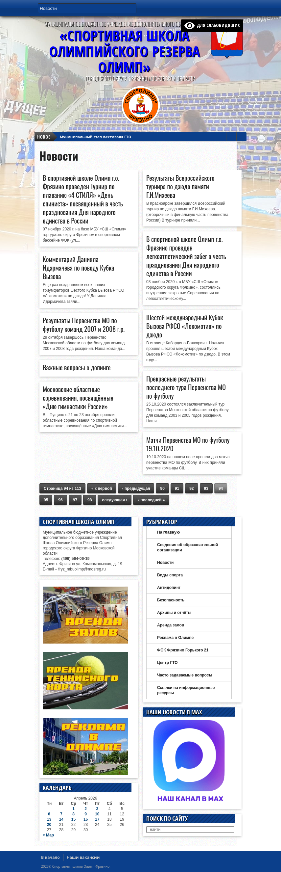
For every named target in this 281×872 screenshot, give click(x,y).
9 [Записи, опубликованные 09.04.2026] (85, 814)
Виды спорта (170, 575)
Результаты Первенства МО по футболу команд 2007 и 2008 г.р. (84, 324)
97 (75, 500)
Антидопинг (168, 587)
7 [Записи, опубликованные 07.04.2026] (61, 814)
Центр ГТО (167, 662)
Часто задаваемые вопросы (184, 675)
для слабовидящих (212, 25)
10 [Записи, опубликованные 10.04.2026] (97, 814)
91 (177, 488)
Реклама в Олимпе (175, 637)
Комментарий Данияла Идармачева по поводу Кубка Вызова (78, 267)
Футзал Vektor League (80, 138)
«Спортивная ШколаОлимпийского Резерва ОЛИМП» (124, 51)
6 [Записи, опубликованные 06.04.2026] (49, 814)
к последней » (151, 500)
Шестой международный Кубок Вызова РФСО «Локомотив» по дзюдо (184, 325)
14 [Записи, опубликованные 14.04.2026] (61, 819)
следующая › (114, 500)
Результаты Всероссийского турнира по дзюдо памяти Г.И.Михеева (180, 186)
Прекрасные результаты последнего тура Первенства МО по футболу (186, 387)
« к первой (101, 488)
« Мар (48, 835)
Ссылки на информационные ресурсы (186, 690)
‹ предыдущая (136, 488)
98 (89, 500)
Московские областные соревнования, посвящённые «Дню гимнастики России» (78, 397)
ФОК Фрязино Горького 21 (182, 650)
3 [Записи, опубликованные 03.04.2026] (97, 808)
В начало (50, 857)
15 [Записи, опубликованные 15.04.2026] (73, 819)
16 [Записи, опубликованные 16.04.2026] (85, 819)
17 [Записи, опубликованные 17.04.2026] (97, 819)
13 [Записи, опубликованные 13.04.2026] (49, 819)
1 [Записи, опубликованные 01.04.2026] (73, 808)
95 (46, 500)
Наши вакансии (83, 857)
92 (191, 488)
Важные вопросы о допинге (77, 367)
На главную (168, 532)
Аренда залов (170, 625)
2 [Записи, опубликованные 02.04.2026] (85, 808)
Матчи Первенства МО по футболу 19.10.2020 (188, 444)
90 (162, 488)
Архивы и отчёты (174, 612)
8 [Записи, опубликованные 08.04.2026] (73, 814)
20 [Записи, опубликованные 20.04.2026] (49, 824)
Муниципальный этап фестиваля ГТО (95, 132)
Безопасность (170, 600)
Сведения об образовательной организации (187, 547)
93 (206, 488)
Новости (165, 562)
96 (60, 500)
